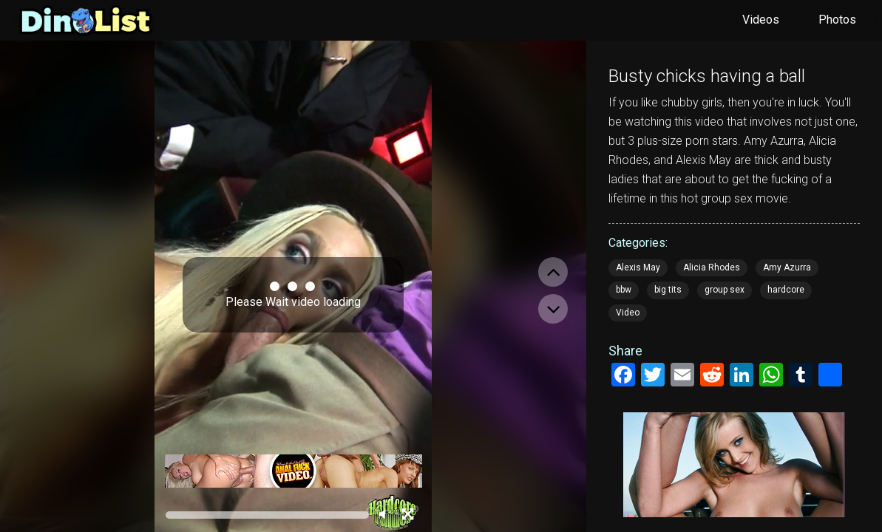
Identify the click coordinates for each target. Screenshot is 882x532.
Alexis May (638, 267)
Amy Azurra (787, 267)
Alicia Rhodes (711, 267)
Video (628, 312)
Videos (760, 20)
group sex (724, 289)
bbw (623, 289)
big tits (668, 289)
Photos (837, 20)
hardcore (785, 289)
